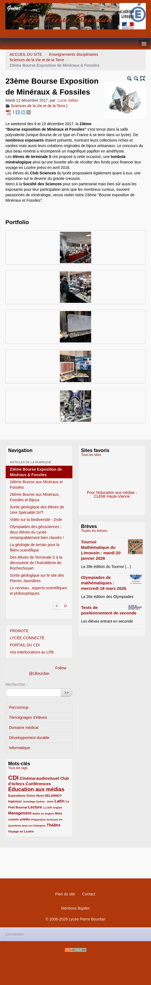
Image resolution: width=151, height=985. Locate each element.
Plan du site (65, 894)
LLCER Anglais (52, 807)
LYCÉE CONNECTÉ (27, 638)
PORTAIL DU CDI (25, 645)
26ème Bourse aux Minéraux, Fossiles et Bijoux (35, 497)
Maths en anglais (43, 813)
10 (65, 606)
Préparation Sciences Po (46, 819)
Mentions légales (75, 908)
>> (66, 692)
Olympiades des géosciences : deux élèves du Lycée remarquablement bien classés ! (37, 532)
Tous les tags (18, 768)
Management (20, 813)
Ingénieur (15, 801)
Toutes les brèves (94, 531)
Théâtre (54, 825)
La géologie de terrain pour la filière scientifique (34, 547)
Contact (88, 894)
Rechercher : (16, 684)
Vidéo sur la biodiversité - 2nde (36, 519)
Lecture (35, 807)
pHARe (25, 819)
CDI (13, 777)
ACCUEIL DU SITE (26, 54)
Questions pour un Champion (27, 825)
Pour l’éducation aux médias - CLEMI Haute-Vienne (112, 475)
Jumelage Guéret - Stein (38, 801)
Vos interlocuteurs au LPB (32, 652)
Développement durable (29, 737)
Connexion (14, 934)
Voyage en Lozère (21, 831)
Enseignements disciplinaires (73, 54)
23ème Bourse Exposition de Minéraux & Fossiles (36, 472)
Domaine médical (23, 727)
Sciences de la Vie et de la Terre (37, 60)
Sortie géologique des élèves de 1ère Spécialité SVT (37, 510)
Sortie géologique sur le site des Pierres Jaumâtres (37, 578)
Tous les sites (91, 455)
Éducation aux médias (36, 789)
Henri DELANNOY (49, 795)
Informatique (19, 748)
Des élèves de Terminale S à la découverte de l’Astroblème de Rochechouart (36, 562)
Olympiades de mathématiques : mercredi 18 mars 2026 (103, 583)
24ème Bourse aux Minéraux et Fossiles (36, 484)
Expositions (16, 795)
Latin (59, 801)
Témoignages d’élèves (28, 717)
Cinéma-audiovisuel (39, 778)
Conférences (38, 783)
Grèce (30, 795)
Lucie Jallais (67, 100)
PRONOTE (19, 631)
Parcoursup (19, 707)
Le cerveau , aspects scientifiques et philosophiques (38, 591)
